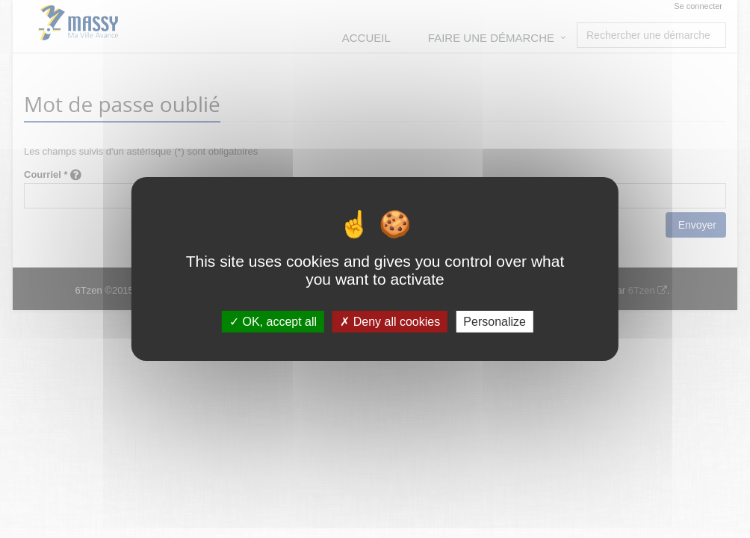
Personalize (494, 321)
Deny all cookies (390, 321)
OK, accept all (273, 321)
